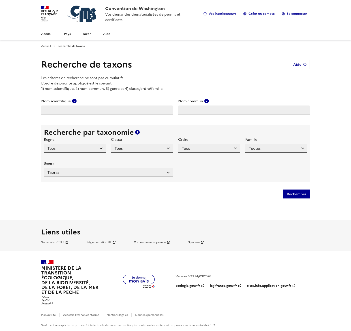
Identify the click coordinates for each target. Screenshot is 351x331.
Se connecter (297, 13)
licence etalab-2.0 (200, 325)
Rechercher (296, 194)
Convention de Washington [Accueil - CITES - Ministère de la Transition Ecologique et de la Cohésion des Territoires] (135, 8)
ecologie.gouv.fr (188, 285)
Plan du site (48, 315)
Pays (67, 34)
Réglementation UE (99, 242)
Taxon (87, 34)
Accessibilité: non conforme (81, 315)
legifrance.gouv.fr (223, 285)
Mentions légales (117, 315)
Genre (49, 163)
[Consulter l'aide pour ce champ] (74, 101)
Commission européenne (150, 242)
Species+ (194, 242)
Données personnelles (149, 315)
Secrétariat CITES (52, 242)
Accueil (46, 34)
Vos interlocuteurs (222, 13)
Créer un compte (261, 13)
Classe (116, 139)
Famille (251, 139)
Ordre (183, 139)
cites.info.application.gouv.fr (269, 285)
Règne (49, 139)
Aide (106, 34)
